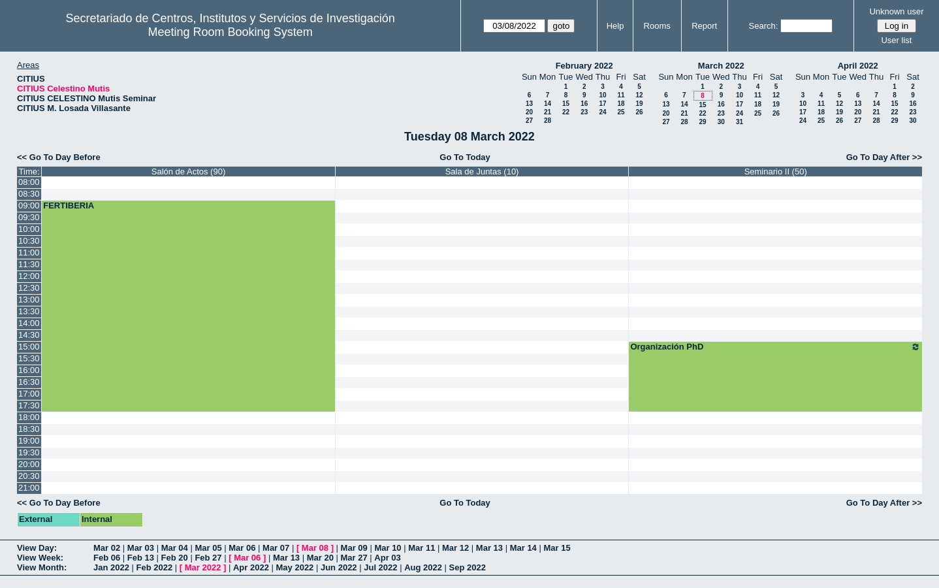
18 (620, 103)
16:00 (29, 370)
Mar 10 (387, 548)
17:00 (29, 394)
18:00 (29, 417)
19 (639, 103)
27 (529, 120)
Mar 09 (354, 548)
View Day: (37, 548)
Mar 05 (208, 548)
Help (615, 26)
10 (602, 95)
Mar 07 (276, 548)
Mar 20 (320, 558)
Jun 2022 (339, 567)
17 (602, 103)
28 (547, 120)
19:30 (29, 452)
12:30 (29, 288)
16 (584, 103)
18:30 (29, 429)
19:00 (29, 441)
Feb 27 (208, 558)
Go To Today (464, 157)
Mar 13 (489, 548)
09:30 (29, 217)
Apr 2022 (251, 567)
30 (721, 121)
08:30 (29, 194)
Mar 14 (523, 548)
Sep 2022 (467, 567)
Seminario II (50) (775, 171)
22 (565, 112)
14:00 (29, 323)
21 (547, 112)
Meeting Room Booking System (230, 32)
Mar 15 (556, 548)
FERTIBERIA (68, 205)
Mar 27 (354, 558)
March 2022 (721, 66)
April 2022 (858, 66)
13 (529, 103)
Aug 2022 (423, 567)
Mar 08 (315, 548)
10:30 (29, 241)
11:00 (29, 252)
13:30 (29, 311)
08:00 (29, 182)
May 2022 (295, 567)
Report (704, 26)
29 (702, 121)
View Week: (40, 558)
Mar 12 (455, 548)
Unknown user (896, 11)
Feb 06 (106, 558)
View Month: (42, 567)
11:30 (29, 264)
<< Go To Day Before (59, 157)
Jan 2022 (111, 567)
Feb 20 (174, 558)
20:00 (29, 464)
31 (739, 121)
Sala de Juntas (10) (482, 171)
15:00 (29, 346)
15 (565, 103)
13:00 (29, 299)
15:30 (29, 358)
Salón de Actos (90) (188, 171)
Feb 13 (140, 558)
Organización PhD (775, 347)
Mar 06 (242, 548)
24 (602, 112)
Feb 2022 (154, 567)
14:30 (29, 335)
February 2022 (584, 66)
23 (584, 112)
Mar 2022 (203, 567)
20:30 (29, 476)
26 (639, 112)
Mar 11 (421, 548)
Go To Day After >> (884, 157)
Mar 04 (174, 548)
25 (620, 112)
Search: (763, 26)
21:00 (29, 488)
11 (620, 95)
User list (896, 40)
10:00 (29, 229)
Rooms (657, 26)
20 (529, 112)
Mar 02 (106, 548)
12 (639, 95)
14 (547, 103)
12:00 (29, 276)
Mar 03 (140, 548)
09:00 (29, 205)
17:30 (29, 405)
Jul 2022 (380, 567)
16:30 (29, 382)
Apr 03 (387, 558)
